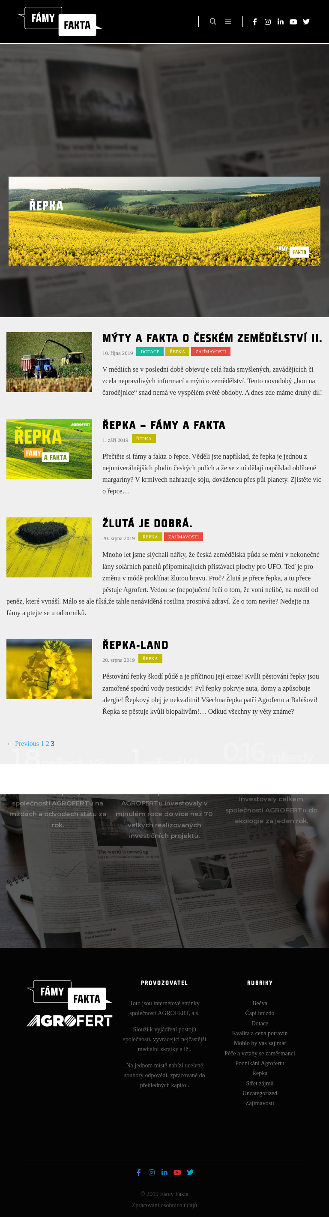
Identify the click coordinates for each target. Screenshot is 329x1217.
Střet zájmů (259, 1086)
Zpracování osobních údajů (164, 1208)
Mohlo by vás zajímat (260, 1046)
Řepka (177, 351)
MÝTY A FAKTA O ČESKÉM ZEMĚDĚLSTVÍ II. (212, 339)
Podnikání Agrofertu (259, 1066)
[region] (164, 221)
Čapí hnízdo (259, 1016)
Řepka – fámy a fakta (164, 426)
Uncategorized (260, 1096)
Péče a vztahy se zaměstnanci (259, 1056)
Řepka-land (135, 646)
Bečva (259, 1006)
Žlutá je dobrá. (147, 524)
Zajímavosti (210, 351)
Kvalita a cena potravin (259, 1036)
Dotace (150, 351)
